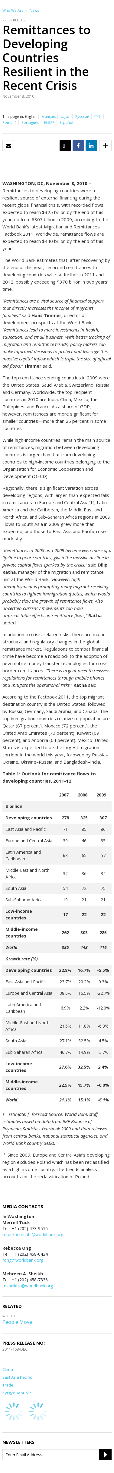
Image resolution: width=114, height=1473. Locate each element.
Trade (7, 1385)
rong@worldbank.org (22, 1260)
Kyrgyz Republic (16, 1393)
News (34, 10)
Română (9, 122)
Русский (82, 116)
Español (66, 122)
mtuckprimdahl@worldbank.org (32, 1234)
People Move (17, 1322)
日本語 (49, 122)
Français (48, 116)
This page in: (13, 116)
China (7, 1369)
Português (30, 122)
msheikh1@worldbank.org (27, 1286)
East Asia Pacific (17, 1377)
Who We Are (13, 10)
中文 (98, 116)
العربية (65, 116)
